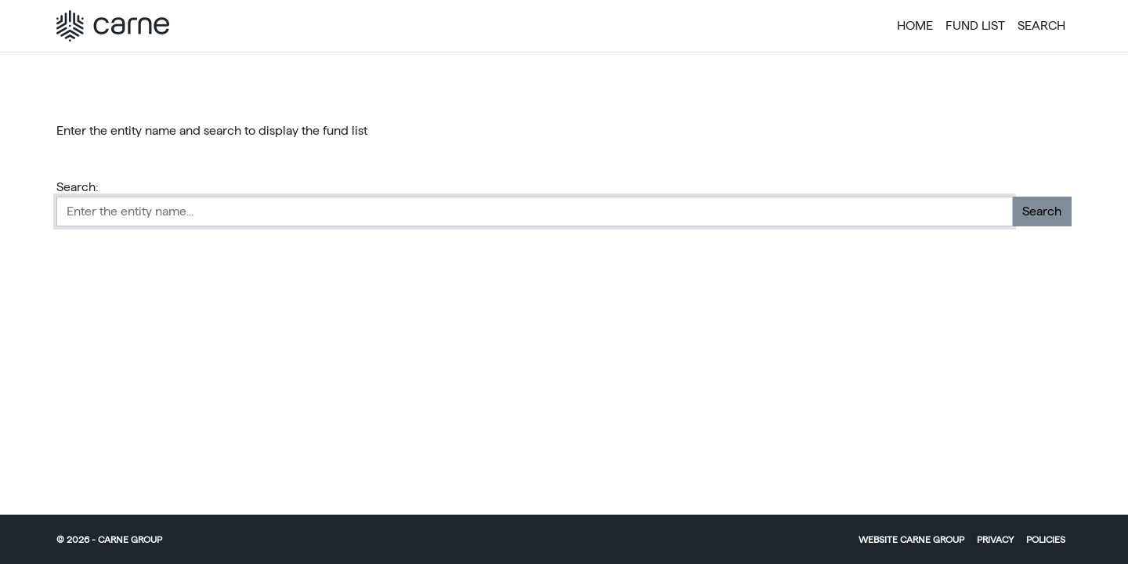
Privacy (995, 539)
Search (1041, 25)
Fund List (975, 25)
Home (915, 25)
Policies (1045, 539)
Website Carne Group (911, 539)
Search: (77, 186)
